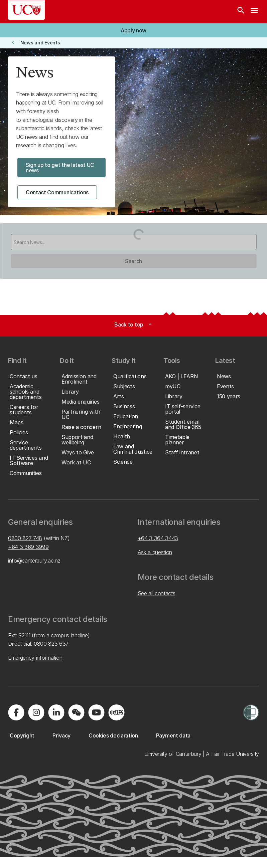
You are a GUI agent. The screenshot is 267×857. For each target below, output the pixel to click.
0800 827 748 (25, 538)
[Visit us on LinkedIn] (56, 712)
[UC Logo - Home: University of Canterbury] (26, 10)
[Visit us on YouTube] (96, 712)
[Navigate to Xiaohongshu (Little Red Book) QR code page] (116, 712)
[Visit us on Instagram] (36, 712)
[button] (133, 30)
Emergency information (35, 657)
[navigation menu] (254, 12)
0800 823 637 (51, 643)
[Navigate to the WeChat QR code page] (76, 712)
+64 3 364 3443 (158, 538)
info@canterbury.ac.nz (34, 560)
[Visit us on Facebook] (16, 712)
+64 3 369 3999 (28, 547)
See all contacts (156, 593)
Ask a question (155, 552)
